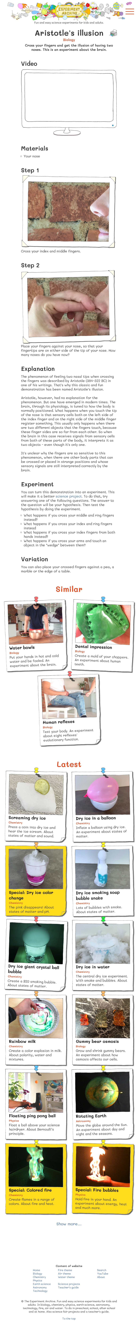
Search (101, 1270)
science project (69, 496)
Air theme (64, 1273)
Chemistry (39, 1277)
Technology (40, 1290)
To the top (69, 1318)
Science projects (69, 1284)
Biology (37, 1273)
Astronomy (40, 1287)
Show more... (69, 1223)
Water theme (66, 1277)
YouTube (102, 1273)
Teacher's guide (68, 1287)
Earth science (42, 1284)
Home (36, 1270)
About (101, 1277)
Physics (37, 1280)
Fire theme (65, 1270)
